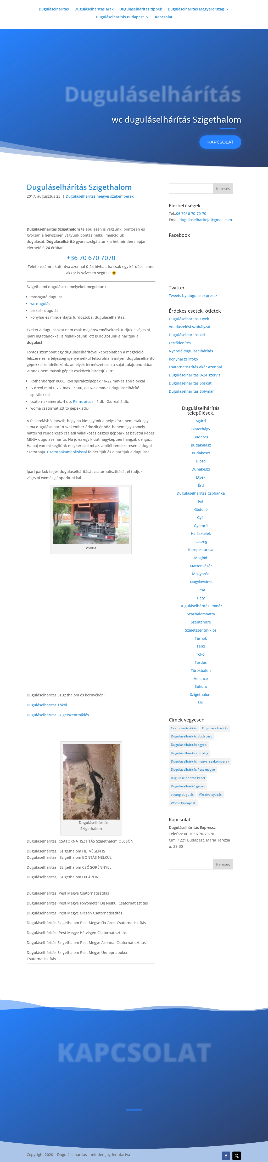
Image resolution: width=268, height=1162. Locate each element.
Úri (200, 702)
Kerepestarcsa (200, 549)
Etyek (200, 477)
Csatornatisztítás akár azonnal (195, 366)
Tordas (201, 662)
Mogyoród (201, 573)
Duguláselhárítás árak (94, 9)
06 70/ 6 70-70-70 (191, 213)
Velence (201, 678)
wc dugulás (40, 303)
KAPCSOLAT (220, 142)
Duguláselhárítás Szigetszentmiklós (58, 714)
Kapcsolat (163, 17)
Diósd (201, 461)
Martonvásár (201, 565)
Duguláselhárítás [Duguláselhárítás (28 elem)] (215, 728)
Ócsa (201, 589)
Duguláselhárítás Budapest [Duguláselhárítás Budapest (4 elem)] (191, 736)
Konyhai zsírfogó (183, 359)
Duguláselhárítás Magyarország (196, 9)
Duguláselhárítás (54, 9)
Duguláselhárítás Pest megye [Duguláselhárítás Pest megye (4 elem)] (193, 769)
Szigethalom (200, 694)
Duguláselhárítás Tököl (47, 704)
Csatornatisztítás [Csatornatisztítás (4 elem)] (184, 728)
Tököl (200, 654)
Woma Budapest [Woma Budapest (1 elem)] (183, 803)
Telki (201, 646)
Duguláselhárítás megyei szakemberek (100, 196)
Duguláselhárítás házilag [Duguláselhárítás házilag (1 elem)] (189, 753)
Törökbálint (201, 670)
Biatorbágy (200, 428)
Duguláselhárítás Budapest (120, 17)
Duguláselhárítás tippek (140, 9)
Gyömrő (201, 525)
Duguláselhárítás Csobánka (201, 493)
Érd (201, 485)
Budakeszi (201, 452)
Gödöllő (201, 509)
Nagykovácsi (201, 581)
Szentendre (201, 622)
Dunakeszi (201, 469)
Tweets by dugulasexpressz (193, 295)
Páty (201, 598)
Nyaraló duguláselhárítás (191, 350)
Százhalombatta (201, 613)
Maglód (200, 557)
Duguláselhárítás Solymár (191, 391)
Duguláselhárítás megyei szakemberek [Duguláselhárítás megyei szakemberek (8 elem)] (200, 761)
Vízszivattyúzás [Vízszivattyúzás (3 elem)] (210, 794)
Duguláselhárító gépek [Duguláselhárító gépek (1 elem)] (188, 786)
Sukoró (201, 686)
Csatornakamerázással (67, 451)
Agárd (201, 420)
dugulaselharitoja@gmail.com (206, 219)
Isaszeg (200, 541)
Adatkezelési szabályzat (189, 326)
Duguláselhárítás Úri (187, 334)
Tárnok (201, 638)
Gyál (201, 517)
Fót (200, 501)
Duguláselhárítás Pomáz (201, 605)
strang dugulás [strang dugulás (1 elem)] (182, 794)
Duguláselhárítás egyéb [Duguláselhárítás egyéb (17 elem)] (188, 744)
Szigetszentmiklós (200, 630)
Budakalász (201, 445)
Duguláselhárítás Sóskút (190, 383)
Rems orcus (83, 401)
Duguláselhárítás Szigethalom (79, 187)
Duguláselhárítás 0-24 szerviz (194, 375)
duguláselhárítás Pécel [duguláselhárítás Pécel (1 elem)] (188, 778)
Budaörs (200, 436)
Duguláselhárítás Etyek (189, 318)
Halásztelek (201, 533)
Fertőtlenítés (180, 342)
